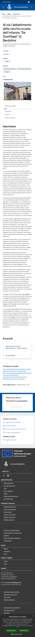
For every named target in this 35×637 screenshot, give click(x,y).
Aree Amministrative (9, 486)
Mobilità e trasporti (9, 520)
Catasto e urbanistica (9, 517)
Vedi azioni (7, 54)
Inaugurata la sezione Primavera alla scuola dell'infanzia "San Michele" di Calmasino (15, 378)
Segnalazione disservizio (10, 595)
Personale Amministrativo (11, 496)
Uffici (5, 488)
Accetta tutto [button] (11, 630)
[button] (17, 634)
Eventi (5, 564)
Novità (9, 14)
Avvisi (5, 554)
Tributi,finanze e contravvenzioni (13, 533)
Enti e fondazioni (8, 491)
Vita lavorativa (8, 512)
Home (3, 14)
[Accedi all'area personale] (28, 2)
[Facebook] (3, 475)
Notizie (6, 549)
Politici (5, 494)
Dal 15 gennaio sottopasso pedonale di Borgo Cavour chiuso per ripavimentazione (17, 374)
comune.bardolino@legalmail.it (12, 582)
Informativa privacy (9, 610)
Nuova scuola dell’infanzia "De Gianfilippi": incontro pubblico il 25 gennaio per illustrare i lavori (17, 370)
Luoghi (5, 561)
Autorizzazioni (8, 541)
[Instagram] (8, 475)
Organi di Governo (9, 483)
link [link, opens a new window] (17, 627)
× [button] (33, 616)
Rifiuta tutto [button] (24, 630)
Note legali (7, 613)
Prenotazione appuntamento (11, 592)
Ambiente (6, 535)
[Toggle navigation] (3, 7)
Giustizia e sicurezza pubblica (12, 530)
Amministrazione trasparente (12, 608)
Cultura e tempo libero (10, 509)
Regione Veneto (6, 2)
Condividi (6, 51)
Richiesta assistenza (9, 600)
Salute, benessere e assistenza (12, 538)
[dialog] (17, 625)
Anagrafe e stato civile (10, 507)
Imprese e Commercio (9, 515)
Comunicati (16, 14)
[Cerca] (32, 7)
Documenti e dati (8, 499)
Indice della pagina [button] (10, 106)
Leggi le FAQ (7, 597)
